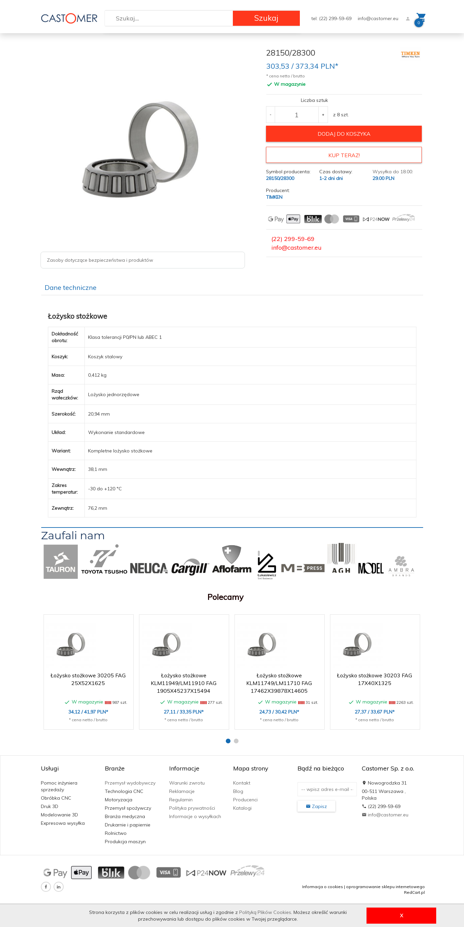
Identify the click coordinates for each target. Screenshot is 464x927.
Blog (238, 791)
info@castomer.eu (378, 18)
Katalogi (242, 808)
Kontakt (241, 783)
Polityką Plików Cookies (265, 912)
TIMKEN (274, 197)
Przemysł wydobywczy (130, 783)
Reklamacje (182, 791)
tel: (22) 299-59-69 (332, 18)
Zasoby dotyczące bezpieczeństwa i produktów (100, 260)
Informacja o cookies (322, 886)
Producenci (245, 800)
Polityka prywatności (192, 808)
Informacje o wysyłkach (195, 816)
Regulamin (181, 800)
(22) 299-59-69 (293, 239)
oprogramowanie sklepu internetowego (385, 886)
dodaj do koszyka (344, 133)
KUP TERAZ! (344, 155)
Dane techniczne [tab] (70, 287)
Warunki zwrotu (187, 783)
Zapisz (316, 806)
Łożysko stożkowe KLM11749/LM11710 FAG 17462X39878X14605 (279, 683)
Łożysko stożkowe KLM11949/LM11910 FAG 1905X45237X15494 (183, 683)
